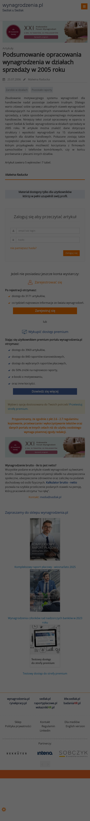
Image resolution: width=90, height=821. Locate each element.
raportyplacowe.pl (45, 703)
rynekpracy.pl (18, 703)
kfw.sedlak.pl (72, 699)
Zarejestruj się (45, 311)
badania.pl (72, 703)
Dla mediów (72, 722)
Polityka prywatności (18, 726)
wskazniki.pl (45, 707)
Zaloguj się (71, 253)
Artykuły (8, 48)
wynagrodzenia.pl (18, 699)
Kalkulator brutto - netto (61, 482)
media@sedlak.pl (50, 497)
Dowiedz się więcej (45, 391)
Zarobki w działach (17, 89)
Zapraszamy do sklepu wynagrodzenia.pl (36, 512)
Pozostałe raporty (42, 89)
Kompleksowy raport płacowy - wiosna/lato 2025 (45, 543)
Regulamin (48, 726)
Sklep (18, 722)
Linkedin (45, 730)
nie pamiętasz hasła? (23, 248)
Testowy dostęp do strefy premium (45, 650)
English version (75, 726)
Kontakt (45, 722)
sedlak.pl (45, 699)
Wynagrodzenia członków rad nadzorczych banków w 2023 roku (45, 596)
